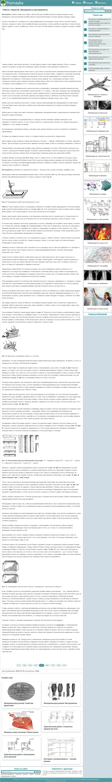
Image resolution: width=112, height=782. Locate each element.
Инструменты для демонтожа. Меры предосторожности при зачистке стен (97, 43)
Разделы (89, 3)
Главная (77, 3)
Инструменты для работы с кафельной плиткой (99, 58)
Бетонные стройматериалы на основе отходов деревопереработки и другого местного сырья (100, 22)
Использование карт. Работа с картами (99, 69)
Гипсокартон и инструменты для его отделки (99, 35)
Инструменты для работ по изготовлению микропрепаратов (99, 51)
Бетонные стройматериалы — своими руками (99, 29)
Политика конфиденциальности (90, 779)
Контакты (102, 3)
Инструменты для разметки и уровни (99, 64)
